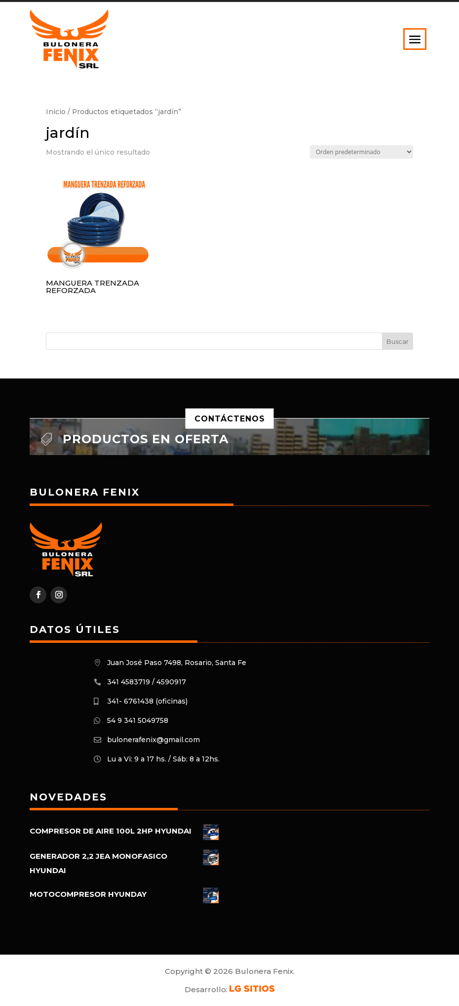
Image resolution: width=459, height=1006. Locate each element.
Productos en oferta (146, 439)
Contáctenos (229, 418)
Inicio (56, 112)
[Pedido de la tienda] (361, 152)
